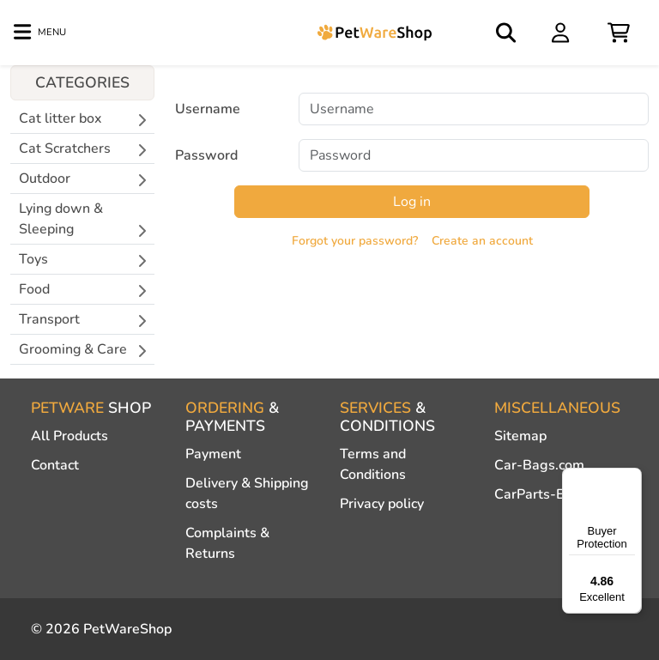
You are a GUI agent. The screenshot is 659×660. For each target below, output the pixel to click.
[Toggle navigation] (40, 33)
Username (207, 109)
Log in (412, 201)
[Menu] (631, 478)
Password (206, 155)
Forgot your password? (355, 241)
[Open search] (507, 32)
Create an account (482, 241)
